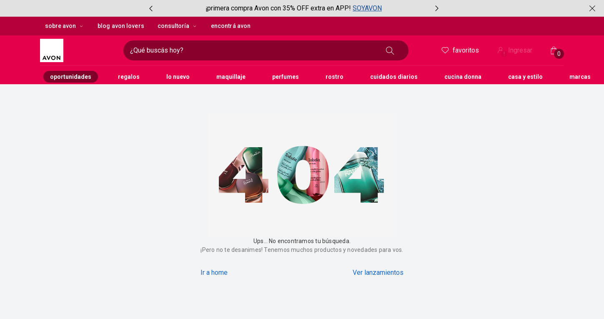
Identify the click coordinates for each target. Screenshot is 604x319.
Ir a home (214, 272)
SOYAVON (367, 8)
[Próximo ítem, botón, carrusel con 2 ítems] (437, 8)
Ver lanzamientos (378, 272)
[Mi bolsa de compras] (554, 50)
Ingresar (514, 51)
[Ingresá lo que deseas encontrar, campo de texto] (252, 50)
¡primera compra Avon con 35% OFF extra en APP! (278, 8)
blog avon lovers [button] (121, 26)
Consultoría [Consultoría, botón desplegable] (178, 26)
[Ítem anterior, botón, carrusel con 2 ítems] (151, 8)
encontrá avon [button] (231, 26)
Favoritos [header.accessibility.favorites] (459, 50)
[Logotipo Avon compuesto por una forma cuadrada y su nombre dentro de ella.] (78, 50)
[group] (294, 8)
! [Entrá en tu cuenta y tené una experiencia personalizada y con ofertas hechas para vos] (504, 54)
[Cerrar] (592, 8)
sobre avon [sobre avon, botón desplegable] (64, 26)
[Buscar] (390, 50)
